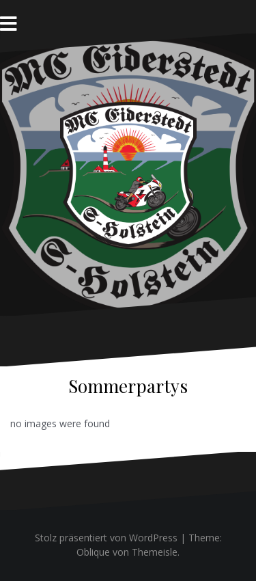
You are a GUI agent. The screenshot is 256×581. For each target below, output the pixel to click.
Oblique (93, 551)
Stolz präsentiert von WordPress (106, 537)
